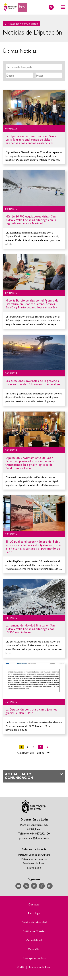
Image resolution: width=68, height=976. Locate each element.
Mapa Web (34, 948)
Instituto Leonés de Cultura (34, 854)
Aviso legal (34, 913)
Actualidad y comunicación (23, 23)
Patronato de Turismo (34, 859)
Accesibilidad (34, 940)
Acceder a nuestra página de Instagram (50, 886)
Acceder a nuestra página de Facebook (42, 886)
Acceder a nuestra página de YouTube (18, 886)
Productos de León (34, 863)
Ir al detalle (34, 107)
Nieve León (34, 867)
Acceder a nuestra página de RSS (26, 886)
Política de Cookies (34, 931)
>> (47, 747)
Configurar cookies (34, 957)
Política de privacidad (34, 922)
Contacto (34, 904)
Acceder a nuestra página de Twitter (34, 886)
